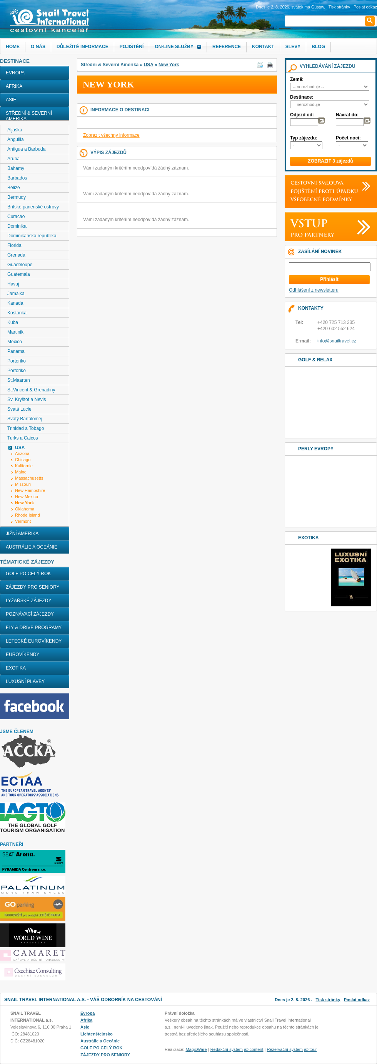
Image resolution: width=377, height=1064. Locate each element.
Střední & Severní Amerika (29, 116)
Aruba (13, 158)
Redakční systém (226, 1049)
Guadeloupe (19, 264)
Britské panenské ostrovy (33, 207)
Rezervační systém (285, 1049)
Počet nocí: (348, 138)
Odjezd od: (302, 114)
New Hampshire (30, 490)
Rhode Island (27, 515)
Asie (11, 99)
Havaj (13, 284)
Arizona (22, 453)
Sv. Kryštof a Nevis (26, 399)
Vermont (23, 521)
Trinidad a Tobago (25, 428)
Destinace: (302, 97)
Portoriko (16, 361)
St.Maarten (18, 380)
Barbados (17, 178)
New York (168, 64)
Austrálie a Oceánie (31, 547)
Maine (21, 472)
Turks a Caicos (22, 438)
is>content (253, 1049)
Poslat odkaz (357, 999)
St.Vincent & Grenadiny (31, 390)
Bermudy (16, 197)
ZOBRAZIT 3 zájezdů (330, 161)
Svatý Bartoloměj (24, 418)
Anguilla (15, 139)
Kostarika (17, 313)
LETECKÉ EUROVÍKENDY (34, 641)
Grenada (16, 255)
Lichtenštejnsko (96, 1034)
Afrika (14, 86)
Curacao (16, 216)
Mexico (14, 341)
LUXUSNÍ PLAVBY (25, 681)
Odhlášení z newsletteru (314, 290)
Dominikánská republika (31, 235)
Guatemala (18, 274)
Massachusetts (29, 478)
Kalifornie (24, 465)
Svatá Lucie (19, 409)
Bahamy (15, 168)
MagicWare (196, 1049)
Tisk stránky (339, 7)
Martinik (15, 332)
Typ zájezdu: (303, 138)
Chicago (22, 459)
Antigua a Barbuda (26, 149)
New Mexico (26, 496)
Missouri (23, 484)
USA (148, 64)
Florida (14, 245)
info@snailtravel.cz (336, 341)
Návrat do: (347, 114)
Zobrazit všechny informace (111, 135)
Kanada (15, 303)
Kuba (12, 322)
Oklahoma (24, 509)
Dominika (17, 226)
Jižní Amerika (22, 533)
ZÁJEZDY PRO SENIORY (33, 587)
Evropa (15, 73)
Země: (297, 79)
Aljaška (14, 130)
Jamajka (16, 293)
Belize (13, 187)
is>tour (310, 1049)
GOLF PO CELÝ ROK (28, 573)
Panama (16, 351)
